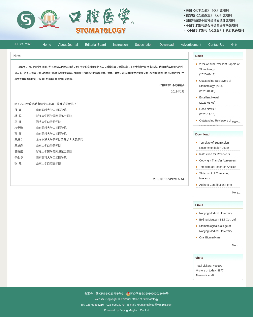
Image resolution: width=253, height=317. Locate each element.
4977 (220, 270)
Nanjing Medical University (215, 213)
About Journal (68, 44)
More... (236, 121)
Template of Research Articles (217, 166)
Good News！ (208, 109)
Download (167, 44)
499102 (217, 265)
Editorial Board (95, 44)
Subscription (143, 44)
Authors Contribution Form (215, 184)
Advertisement (191, 44)
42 (213, 275)
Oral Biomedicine (210, 237)
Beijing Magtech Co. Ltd (134, 310)
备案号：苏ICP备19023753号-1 (103, 293)
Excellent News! (209, 97)
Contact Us (216, 44)
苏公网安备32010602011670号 (149, 293)
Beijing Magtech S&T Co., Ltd (217, 219)
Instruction (120, 44)
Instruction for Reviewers (214, 154)
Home (47, 44)
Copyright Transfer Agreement (218, 160)
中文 (234, 44)
